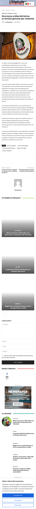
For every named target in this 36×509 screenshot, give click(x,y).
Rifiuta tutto (18, 505)
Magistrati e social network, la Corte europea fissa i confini (18, 307)
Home (3, 10)
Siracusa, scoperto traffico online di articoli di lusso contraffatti (22, 470)
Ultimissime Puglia (21, 148)
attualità (18, 230)
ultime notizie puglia (23, 145)
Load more (18, 477)
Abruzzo (13, 10)
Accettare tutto (18, 495)
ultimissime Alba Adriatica (8, 148)
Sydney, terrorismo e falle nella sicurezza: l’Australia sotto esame (23, 458)
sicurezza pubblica (11, 145)
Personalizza (18, 500)
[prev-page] (3, 314)
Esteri (18, 267)
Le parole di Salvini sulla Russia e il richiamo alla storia (18, 270)
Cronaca (10, 13)
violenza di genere (7, 150)
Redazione (9, 22)
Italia (15, 13)
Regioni (8, 10)
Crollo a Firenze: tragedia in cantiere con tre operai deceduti (9, 171)
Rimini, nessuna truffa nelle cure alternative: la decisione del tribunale (18, 234)
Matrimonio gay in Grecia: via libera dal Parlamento (26, 170)
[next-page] (6, 314)
